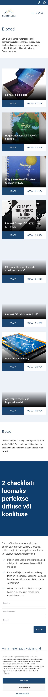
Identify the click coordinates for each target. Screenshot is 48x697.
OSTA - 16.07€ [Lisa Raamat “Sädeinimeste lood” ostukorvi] (35, 323)
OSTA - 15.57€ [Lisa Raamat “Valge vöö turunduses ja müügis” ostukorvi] (35, 235)
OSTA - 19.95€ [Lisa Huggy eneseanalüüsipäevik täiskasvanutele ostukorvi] (35, 191)
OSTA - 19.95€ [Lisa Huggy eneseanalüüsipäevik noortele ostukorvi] (35, 147)
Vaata (13, 103)
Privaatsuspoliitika (22, 694)
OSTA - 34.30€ (35, 279)
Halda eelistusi (24, 688)
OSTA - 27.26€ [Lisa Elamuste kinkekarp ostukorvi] (35, 103)
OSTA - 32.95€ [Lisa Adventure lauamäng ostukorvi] (35, 367)
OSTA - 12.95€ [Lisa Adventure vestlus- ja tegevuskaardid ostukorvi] (35, 411)
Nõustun (24, 680)
